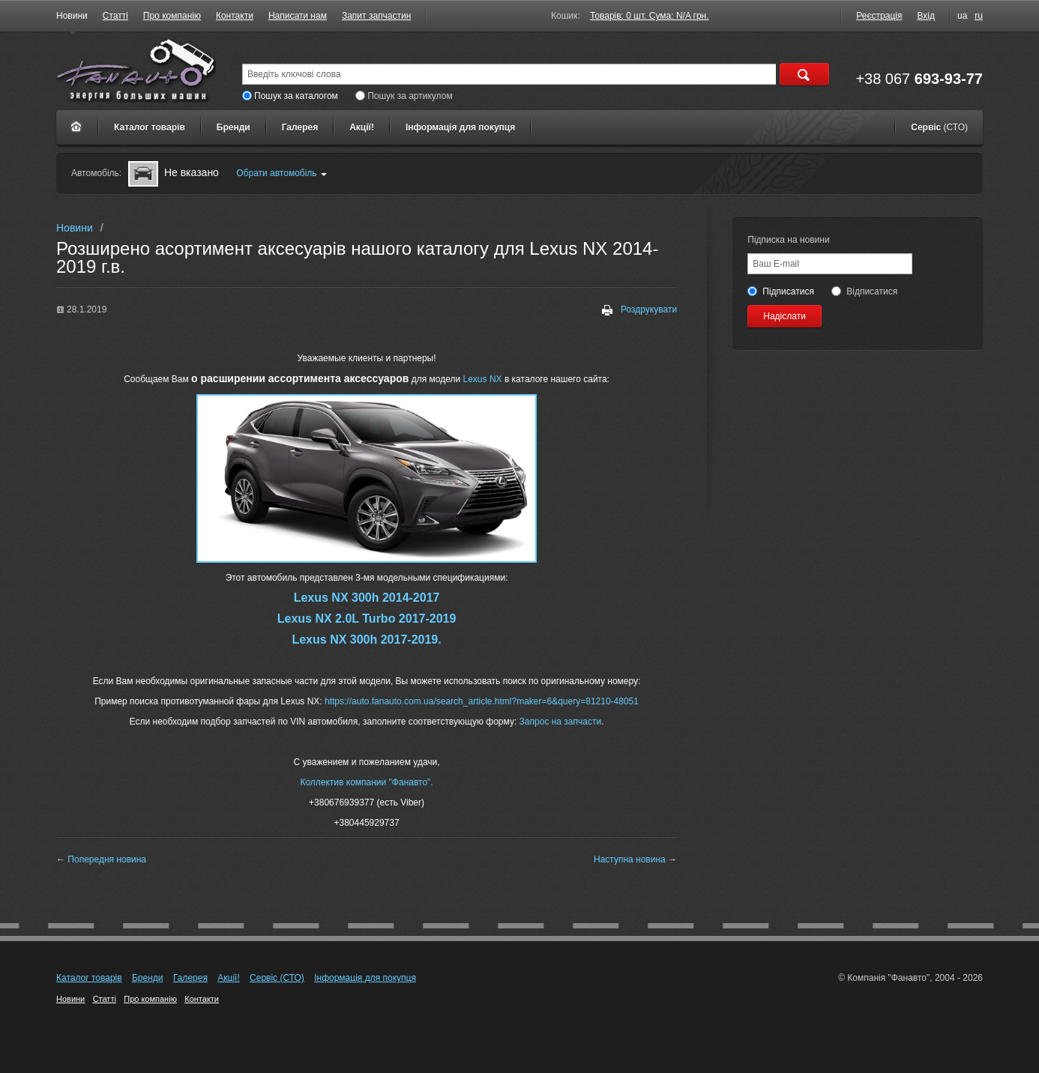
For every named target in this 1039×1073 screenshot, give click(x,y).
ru (979, 15)
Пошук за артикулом (403, 96)
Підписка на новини (788, 240)
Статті (115, 15)
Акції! (361, 127)
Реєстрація (879, 15)
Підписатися (780, 291)
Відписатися (864, 291)
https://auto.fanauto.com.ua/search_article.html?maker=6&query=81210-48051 (482, 701)
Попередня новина (106, 859)
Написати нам (297, 15)
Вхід (926, 15)
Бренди (233, 127)
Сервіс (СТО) (277, 978)
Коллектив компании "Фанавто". (366, 782)
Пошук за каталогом (290, 96)
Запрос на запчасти (561, 721)
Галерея (300, 127)
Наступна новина (630, 859)
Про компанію (172, 15)
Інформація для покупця (460, 127)
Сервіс (939, 127)
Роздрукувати (640, 310)
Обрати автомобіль (281, 173)
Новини (72, 15)
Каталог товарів (149, 127)
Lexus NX (481, 379)
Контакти (234, 15)
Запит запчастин (376, 15)
